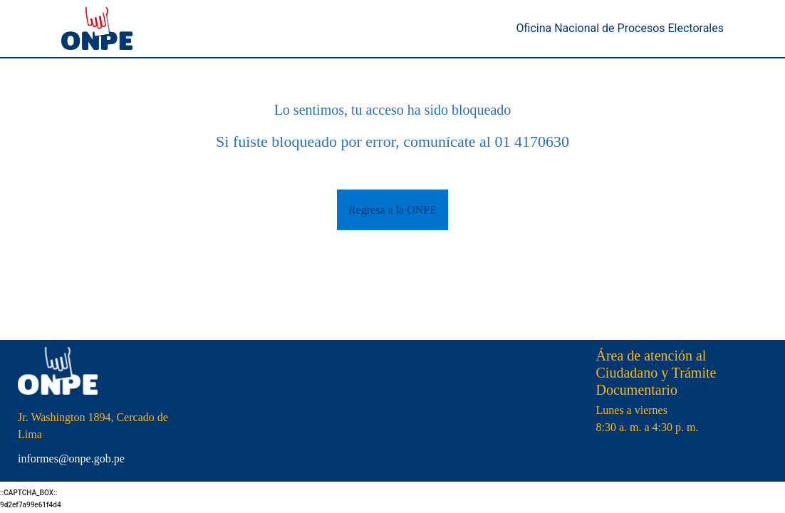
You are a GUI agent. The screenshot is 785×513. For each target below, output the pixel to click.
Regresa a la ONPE (392, 210)
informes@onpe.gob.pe (71, 458)
